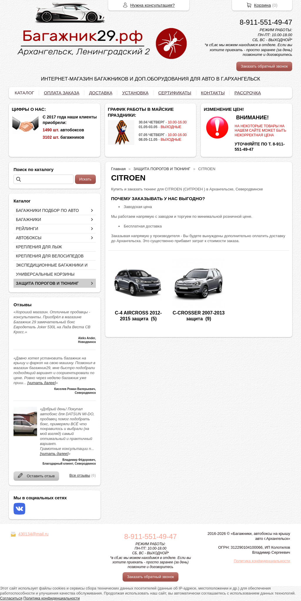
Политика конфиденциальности (262, 561)
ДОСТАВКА (101, 92)
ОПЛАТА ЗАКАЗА (61, 92)
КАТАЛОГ (24, 92)
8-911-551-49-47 (266, 22)
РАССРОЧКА (247, 92)
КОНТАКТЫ (213, 92)
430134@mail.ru (33, 534)
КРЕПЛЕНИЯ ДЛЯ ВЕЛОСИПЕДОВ (49, 256)
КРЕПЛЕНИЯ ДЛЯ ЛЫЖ (39, 247)
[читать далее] (41, 383)
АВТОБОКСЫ (28, 237)
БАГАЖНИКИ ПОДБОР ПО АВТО (47, 210)
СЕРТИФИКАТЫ (174, 92)
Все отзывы (79, 475)
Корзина (262, 5)
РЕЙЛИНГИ (27, 228)
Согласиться (11, 598)
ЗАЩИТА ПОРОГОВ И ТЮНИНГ (47, 283)
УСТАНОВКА (135, 92)
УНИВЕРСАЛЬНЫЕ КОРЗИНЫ (45, 274)
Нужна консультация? (152, 5)
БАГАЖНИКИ (28, 219)
